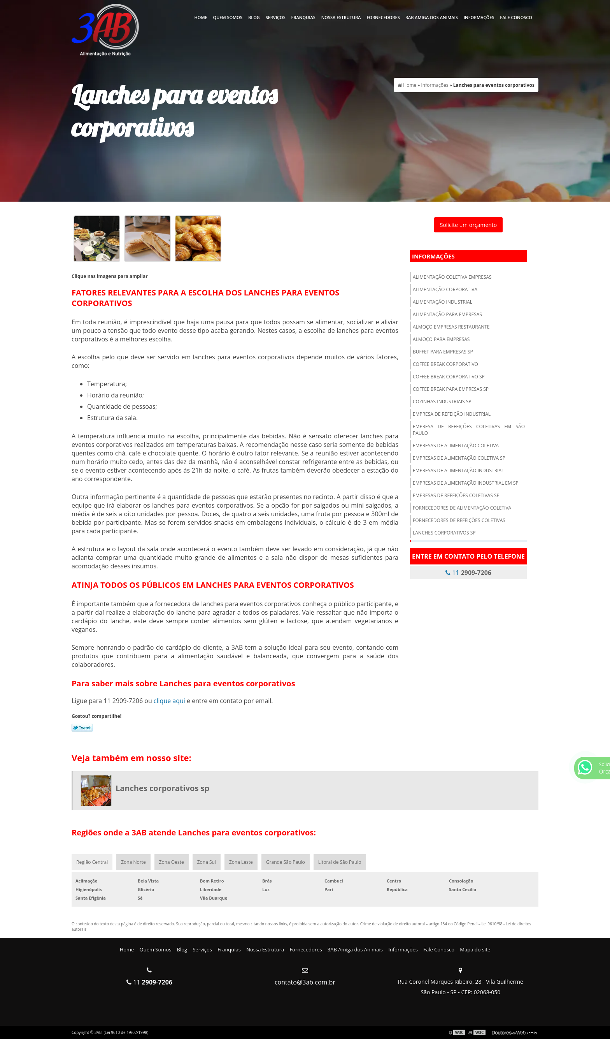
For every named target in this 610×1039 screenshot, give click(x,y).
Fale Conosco (516, 17)
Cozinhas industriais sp (442, 401)
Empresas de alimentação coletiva (456, 445)
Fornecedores (383, 17)
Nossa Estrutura (341, 17)
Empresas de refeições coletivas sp (456, 495)
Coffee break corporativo (445, 364)
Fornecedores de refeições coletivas (459, 520)
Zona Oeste (171, 862)
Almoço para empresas (441, 339)
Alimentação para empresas (447, 314)
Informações (479, 17)
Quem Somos (228, 17)
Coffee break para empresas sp (451, 389)
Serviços (276, 17)
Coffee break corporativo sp (449, 376)
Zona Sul (206, 862)
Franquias (303, 17)
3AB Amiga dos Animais (432, 17)
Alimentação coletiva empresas (452, 277)
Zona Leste (241, 862)
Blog (254, 17)
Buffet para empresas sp (443, 351)
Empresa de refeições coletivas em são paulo (469, 429)
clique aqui (169, 700)
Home (200, 17)
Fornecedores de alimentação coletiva (462, 508)
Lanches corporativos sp (444, 532)
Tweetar (82, 727)
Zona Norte (133, 862)
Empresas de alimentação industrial (458, 470)
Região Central (92, 862)
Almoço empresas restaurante (451, 326)
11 (468, 572)
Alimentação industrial (442, 302)
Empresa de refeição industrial (452, 414)
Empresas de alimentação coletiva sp (459, 458)
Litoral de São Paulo (339, 862)
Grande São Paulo (285, 862)
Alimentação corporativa (445, 289)
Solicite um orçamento (468, 225)
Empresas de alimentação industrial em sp (466, 483)
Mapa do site (475, 949)
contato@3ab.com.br (305, 982)
